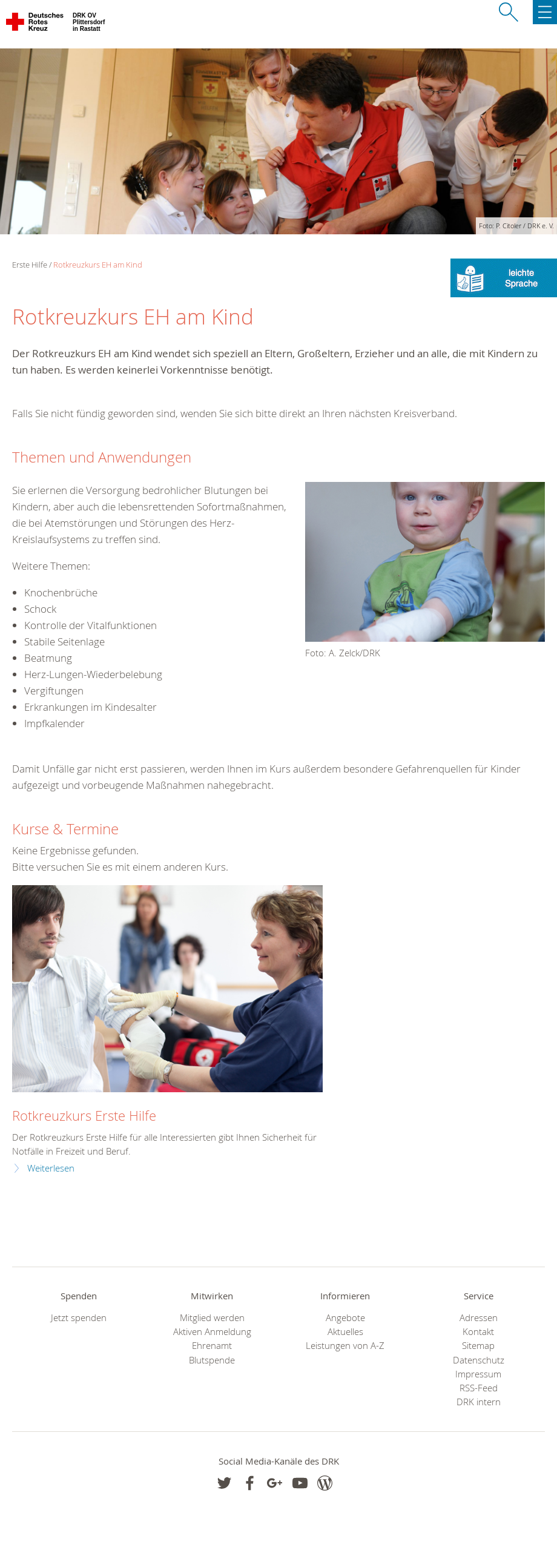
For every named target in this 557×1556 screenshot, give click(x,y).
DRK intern (478, 1402)
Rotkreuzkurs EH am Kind (97, 264)
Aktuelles (345, 1331)
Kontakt (478, 1331)
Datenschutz (478, 1360)
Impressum (478, 1374)
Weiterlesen (50, 1168)
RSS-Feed (479, 1388)
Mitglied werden (212, 1318)
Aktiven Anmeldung (212, 1331)
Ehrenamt (212, 1345)
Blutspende (212, 1360)
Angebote (345, 1318)
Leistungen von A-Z (345, 1345)
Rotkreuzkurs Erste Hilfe (84, 1115)
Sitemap (478, 1345)
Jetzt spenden (79, 1318)
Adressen (479, 1318)
